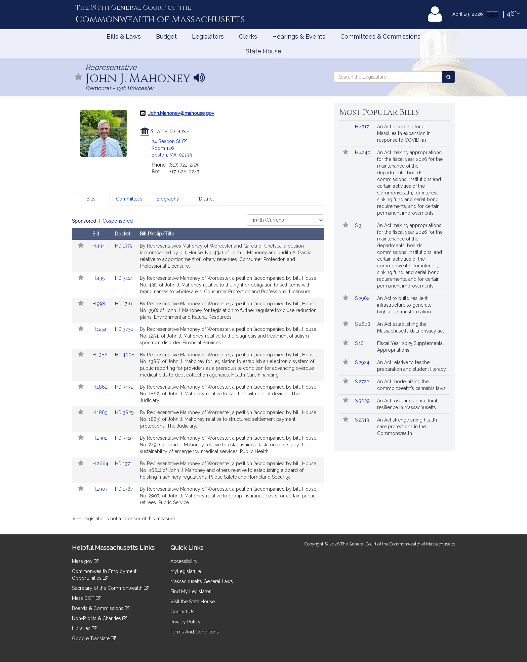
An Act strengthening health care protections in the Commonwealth (407, 426)
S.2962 (363, 298)
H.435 (99, 278)
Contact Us (182, 611)
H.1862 (100, 387)
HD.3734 (124, 329)
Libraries (84, 628)
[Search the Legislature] (448, 77)
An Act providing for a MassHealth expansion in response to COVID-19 (404, 133)
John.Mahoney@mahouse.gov (181, 113)
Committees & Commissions (380, 36)
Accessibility (184, 561)
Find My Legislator (190, 591)
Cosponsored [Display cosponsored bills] (118, 221)
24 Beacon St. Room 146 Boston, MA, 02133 (172, 148)
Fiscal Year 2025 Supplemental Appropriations (410, 347)
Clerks (248, 36)
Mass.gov (85, 561)
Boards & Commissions (100, 608)
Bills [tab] (90, 199)
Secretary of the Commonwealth (110, 588)
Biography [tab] (168, 199)
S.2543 (362, 420)
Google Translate (94, 638)
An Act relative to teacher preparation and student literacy (411, 366)
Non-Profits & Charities (99, 618)
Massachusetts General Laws (201, 581)
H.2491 (100, 438)
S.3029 (363, 400)
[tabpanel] (198, 371)
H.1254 (100, 329)
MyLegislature (185, 571)
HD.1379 (123, 246)
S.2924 (363, 362)
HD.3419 (124, 438)
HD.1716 (123, 303)
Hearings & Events (298, 36)
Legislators (208, 36)
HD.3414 (124, 278)
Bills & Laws (124, 36)
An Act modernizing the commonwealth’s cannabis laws (411, 385)
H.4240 (363, 152)
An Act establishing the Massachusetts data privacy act (410, 327)
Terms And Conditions (194, 631)
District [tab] (206, 199)
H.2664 (101, 463)
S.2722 (362, 381)
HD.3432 (124, 387)
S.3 (359, 225)
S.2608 (363, 324)
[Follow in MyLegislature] (78, 77)
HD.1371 (123, 463)
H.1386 (100, 354)
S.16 (360, 343)
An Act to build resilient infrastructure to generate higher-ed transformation (404, 305)
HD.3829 (124, 412)
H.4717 (362, 126)
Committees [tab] (129, 199)
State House (263, 51)
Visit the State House (192, 601)
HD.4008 (124, 354)
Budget (166, 36)
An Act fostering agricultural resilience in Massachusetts (407, 404)
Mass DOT (86, 598)
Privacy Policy (185, 621)
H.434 (99, 246)
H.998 (99, 303)
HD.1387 (124, 489)
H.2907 (100, 489)
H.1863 (100, 412)
